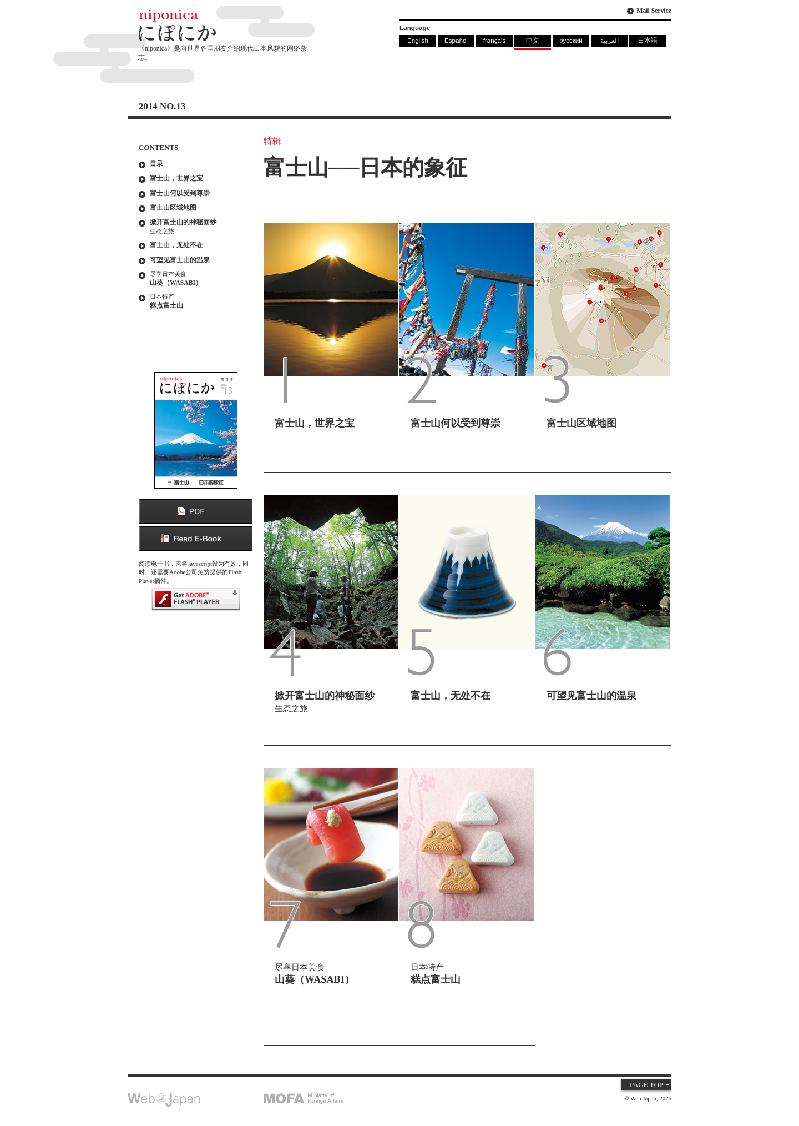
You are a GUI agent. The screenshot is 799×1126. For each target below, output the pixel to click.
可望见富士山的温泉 (180, 260)
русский (571, 40)
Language (415, 27)
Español (456, 40)
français (494, 40)
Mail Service (653, 10)
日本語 (648, 40)
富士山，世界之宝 (176, 178)
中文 (532, 40)
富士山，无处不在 (176, 245)
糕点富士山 (198, 301)
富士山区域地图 (173, 208)
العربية (609, 40)
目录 (156, 164)
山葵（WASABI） (198, 278)
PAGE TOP (646, 1084)
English (417, 40)
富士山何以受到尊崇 (180, 193)
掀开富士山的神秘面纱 (198, 227)
